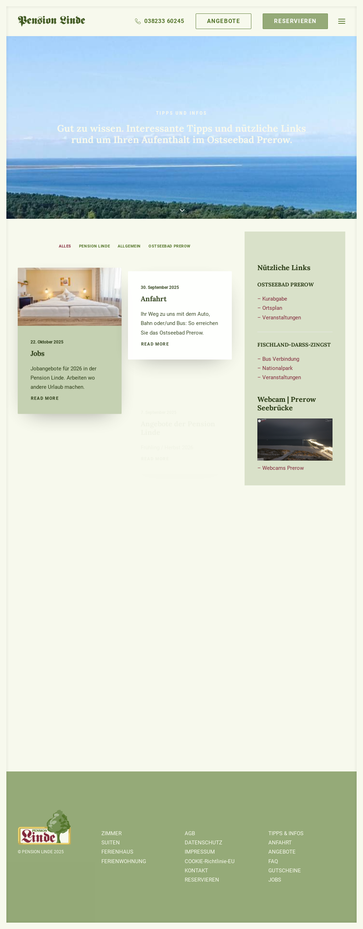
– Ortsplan (269, 308)
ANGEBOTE (282, 852)
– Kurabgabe (272, 299)
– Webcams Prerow (280, 468)
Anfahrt (154, 326)
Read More (45, 411)
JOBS (274, 880)
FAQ (273, 861)
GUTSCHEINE (284, 870)
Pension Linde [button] (94, 246)
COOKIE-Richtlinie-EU (210, 861)
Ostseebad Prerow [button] (170, 246)
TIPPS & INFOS (285, 833)
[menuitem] (162, 21)
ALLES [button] (65, 246)
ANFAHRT (280, 842)
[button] (341, 21)
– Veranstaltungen (279, 317)
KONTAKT (196, 870)
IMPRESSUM (200, 852)
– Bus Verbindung (278, 359)
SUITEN (110, 842)
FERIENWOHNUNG (123, 861)
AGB (190, 833)
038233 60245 (164, 21)
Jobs (37, 365)
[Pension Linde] (51, 21)
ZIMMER (111, 833)
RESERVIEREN (202, 880)
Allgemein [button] (129, 246)
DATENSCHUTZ (203, 842)
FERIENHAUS (117, 852)
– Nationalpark (275, 368)
